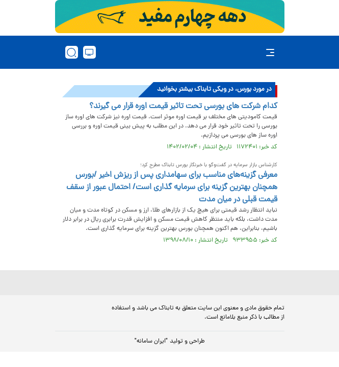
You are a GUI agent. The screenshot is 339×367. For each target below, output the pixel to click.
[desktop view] (89, 52)
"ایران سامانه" (151, 341)
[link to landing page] (173, 52)
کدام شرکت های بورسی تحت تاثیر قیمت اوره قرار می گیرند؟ (183, 106)
